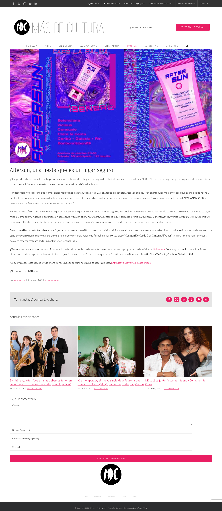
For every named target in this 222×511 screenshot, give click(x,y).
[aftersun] (111, 106)
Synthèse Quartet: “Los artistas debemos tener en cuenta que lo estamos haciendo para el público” (41, 382)
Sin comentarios (52, 280)
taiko (124, 497)
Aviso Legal (101, 508)
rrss (86, 497)
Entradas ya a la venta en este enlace (131, 262)
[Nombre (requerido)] (101, 430)
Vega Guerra (19, 280)
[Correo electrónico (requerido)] (101, 438)
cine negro (97, 497)
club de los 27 (111, 497)
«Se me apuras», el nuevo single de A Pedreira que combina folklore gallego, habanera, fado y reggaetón (111, 382)
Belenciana (159, 249)
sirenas (135, 497)
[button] (187, 46)
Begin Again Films (140, 508)
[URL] (101, 447)
